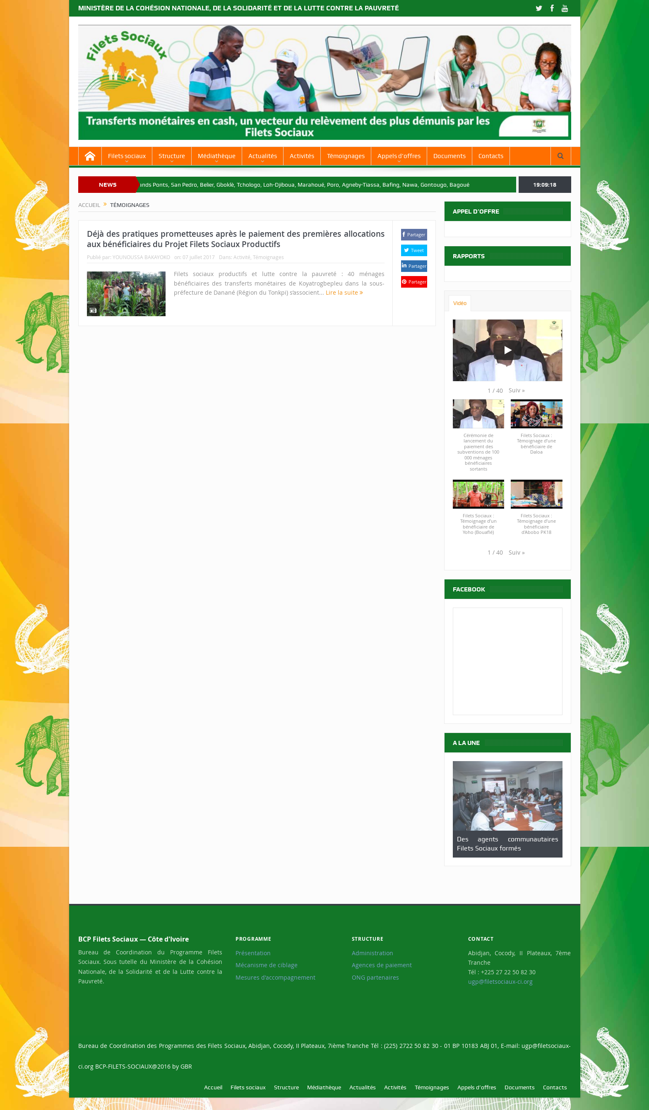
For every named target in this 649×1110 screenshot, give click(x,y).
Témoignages (346, 156)
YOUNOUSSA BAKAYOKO (141, 257)
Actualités (262, 156)
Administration (372, 953)
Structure (172, 156)
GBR (186, 1066)
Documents (449, 156)
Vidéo (459, 303)
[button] (517, 390)
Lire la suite (344, 292)
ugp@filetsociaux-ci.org (500, 981)
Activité (241, 257)
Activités (302, 156)
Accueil (213, 1087)
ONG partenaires (375, 977)
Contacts (490, 156)
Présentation (253, 953)
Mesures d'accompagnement (275, 977)
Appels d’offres (399, 156)
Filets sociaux (127, 156)
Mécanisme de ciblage (267, 965)
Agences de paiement (382, 965)
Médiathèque (217, 156)
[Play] (507, 350)
